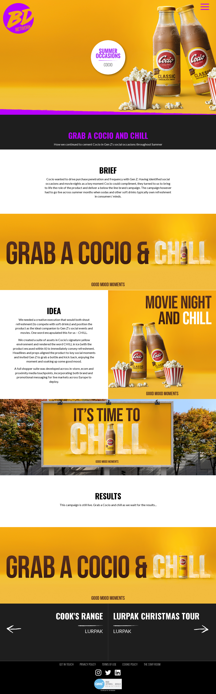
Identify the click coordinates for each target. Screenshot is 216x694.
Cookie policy (130, 664)
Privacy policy (88, 664)
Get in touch (66, 664)
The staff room (152, 664)
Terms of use (109, 664)
